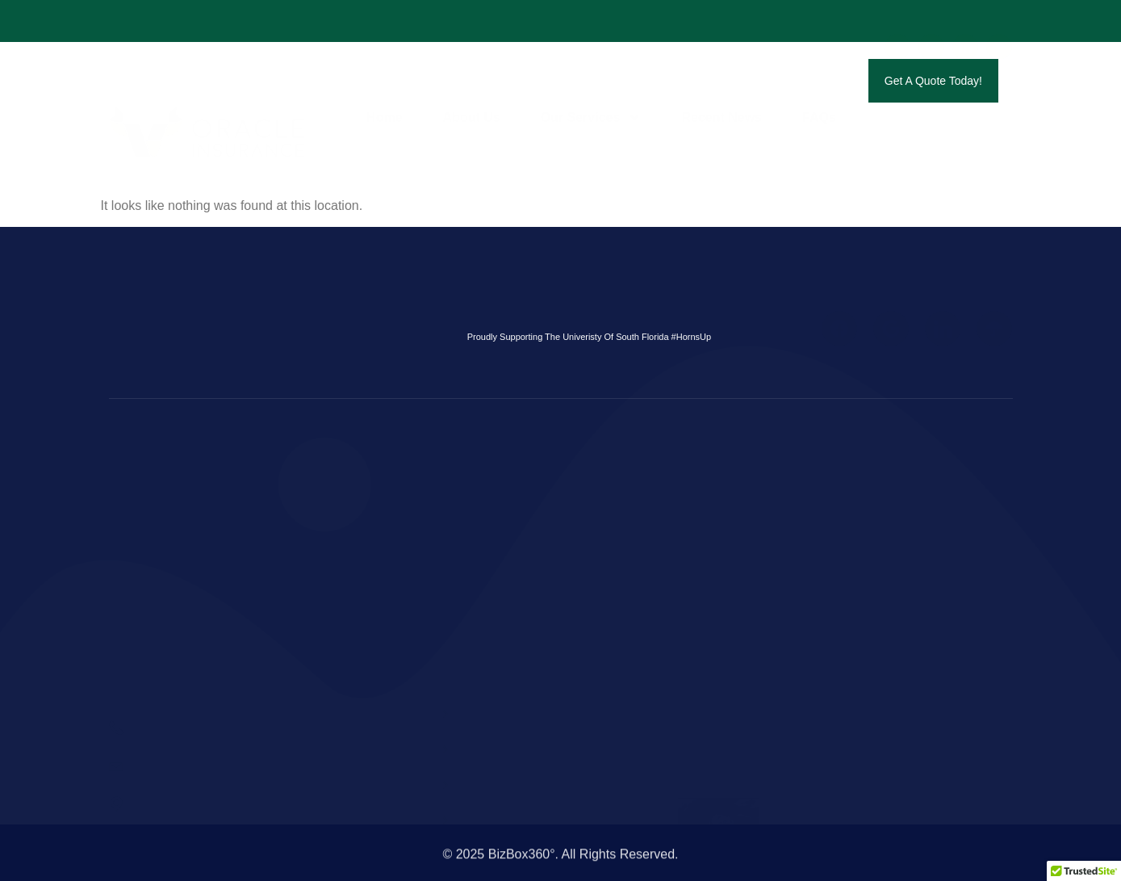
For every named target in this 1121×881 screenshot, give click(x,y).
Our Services (591, 80)
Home (384, 80)
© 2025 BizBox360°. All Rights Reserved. (560, 864)
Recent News (721, 80)
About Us (471, 80)
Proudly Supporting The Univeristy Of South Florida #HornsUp (589, 337)
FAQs (819, 80)
